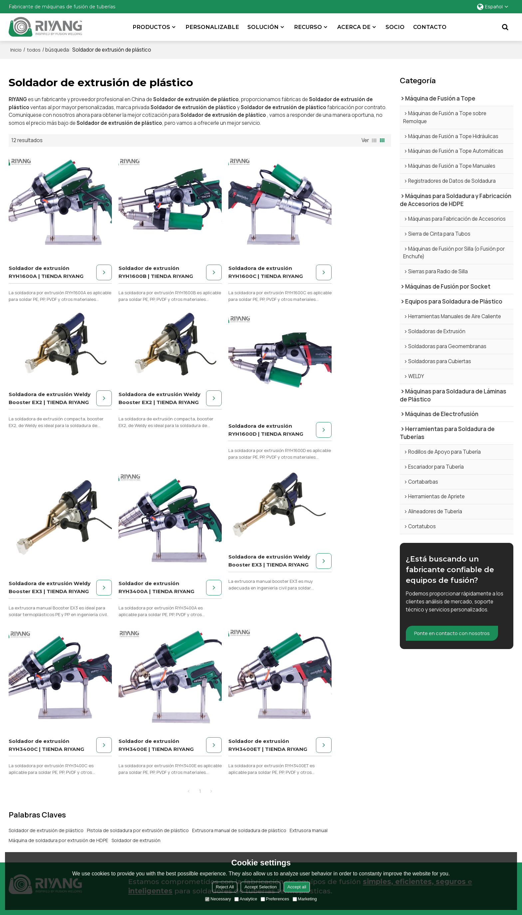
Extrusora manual (309, 660)
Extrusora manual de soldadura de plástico (239, 660)
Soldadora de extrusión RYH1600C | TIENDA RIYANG (235, 264)
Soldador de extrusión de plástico (46, 660)
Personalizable (212, 27)
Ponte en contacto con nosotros (453, 633)
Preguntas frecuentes (375, 797)
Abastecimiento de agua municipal (224, 770)
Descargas (362, 788)
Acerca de (354, 27)
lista (374, 140)
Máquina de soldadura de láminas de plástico (61, 806)
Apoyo (358, 779)
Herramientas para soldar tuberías (48, 825)
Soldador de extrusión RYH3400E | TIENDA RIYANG (233, 571)
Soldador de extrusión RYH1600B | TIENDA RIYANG (136, 264)
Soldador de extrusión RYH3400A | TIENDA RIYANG (331, 417)
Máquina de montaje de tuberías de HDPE (56, 779)
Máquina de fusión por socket (43, 788)
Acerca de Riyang (493, 770)
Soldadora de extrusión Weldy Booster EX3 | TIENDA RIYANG (235, 417)
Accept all (296, 886)
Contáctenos (489, 797)
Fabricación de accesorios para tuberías (231, 806)
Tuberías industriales (208, 797)
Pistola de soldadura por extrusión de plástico (138, 660)
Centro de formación (374, 806)
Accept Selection (260, 886)
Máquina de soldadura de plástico (48, 797)
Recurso (308, 27)
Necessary (218, 898)
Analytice (245, 898)
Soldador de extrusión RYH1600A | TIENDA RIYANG (39, 264)
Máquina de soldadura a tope (43, 834)
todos (34, 50)
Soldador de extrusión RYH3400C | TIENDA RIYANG (136, 571)
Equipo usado (366, 816)
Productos (151, 27)
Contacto (430, 27)
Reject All (225, 886)
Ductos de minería (205, 788)
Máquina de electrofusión (39, 816)
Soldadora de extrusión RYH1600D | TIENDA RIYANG (137, 417)
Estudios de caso (493, 779)
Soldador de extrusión (136, 670)
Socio (395, 27)
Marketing (305, 898)
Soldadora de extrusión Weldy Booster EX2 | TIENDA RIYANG (332, 236)
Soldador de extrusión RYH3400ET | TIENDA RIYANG (331, 571)
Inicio (16, 50)
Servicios (361, 770)
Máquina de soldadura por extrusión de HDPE (58, 670)
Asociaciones (489, 788)
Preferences (275, 898)
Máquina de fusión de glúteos (43, 770)
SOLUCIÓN (263, 27)
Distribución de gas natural (215, 779)
